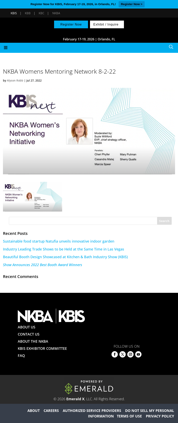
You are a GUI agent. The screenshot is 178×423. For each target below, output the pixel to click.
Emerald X (75, 398)
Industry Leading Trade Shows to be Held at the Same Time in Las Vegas (63, 249)
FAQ (21, 355)
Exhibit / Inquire (105, 24)
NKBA (56, 13)
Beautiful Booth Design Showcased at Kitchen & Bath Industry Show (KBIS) (65, 256)
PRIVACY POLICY (160, 416)
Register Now (71, 24)
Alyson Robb (15, 80)
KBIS (14, 13)
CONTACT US (28, 334)
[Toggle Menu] (89, 48)
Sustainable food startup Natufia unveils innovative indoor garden (58, 241)
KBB (28, 13)
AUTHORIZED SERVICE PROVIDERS (92, 410)
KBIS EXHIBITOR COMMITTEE (42, 348)
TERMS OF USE (129, 416)
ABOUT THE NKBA (33, 341)
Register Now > (131, 4)
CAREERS (51, 410)
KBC (41, 13)
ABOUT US (26, 327)
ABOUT (33, 410)
